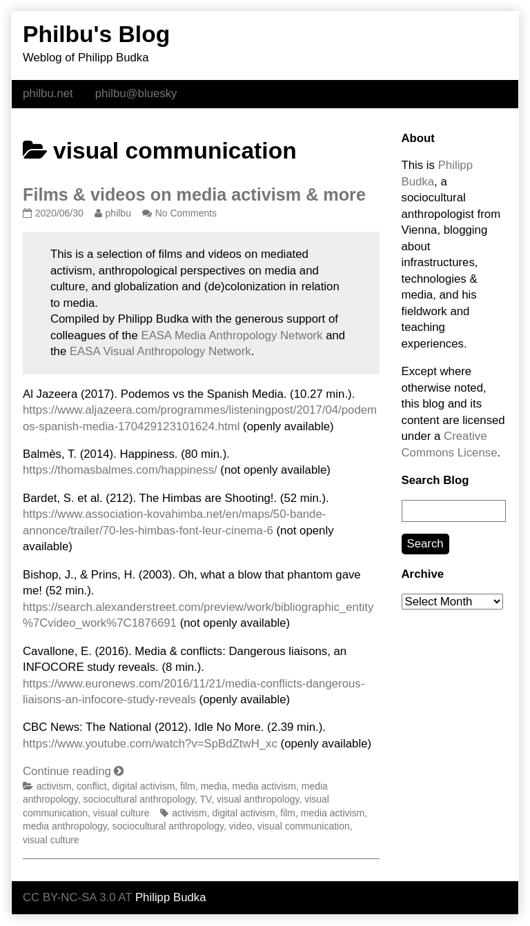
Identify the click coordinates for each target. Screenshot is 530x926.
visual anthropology (258, 799)
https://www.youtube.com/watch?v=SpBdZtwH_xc (150, 743)
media (214, 786)
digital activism (143, 786)
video (240, 826)
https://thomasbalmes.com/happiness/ (120, 469)
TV (206, 799)
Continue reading (73, 771)
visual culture (121, 812)
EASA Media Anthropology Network (231, 335)
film (187, 786)
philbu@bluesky (136, 93)
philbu (118, 213)
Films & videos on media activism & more (194, 194)
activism (54, 786)
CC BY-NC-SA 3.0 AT (77, 897)
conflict (92, 786)
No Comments (186, 213)
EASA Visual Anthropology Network (160, 351)
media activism (264, 786)
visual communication (303, 826)
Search (425, 543)
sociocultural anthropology (139, 799)
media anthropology (65, 826)
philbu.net (48, 93)
